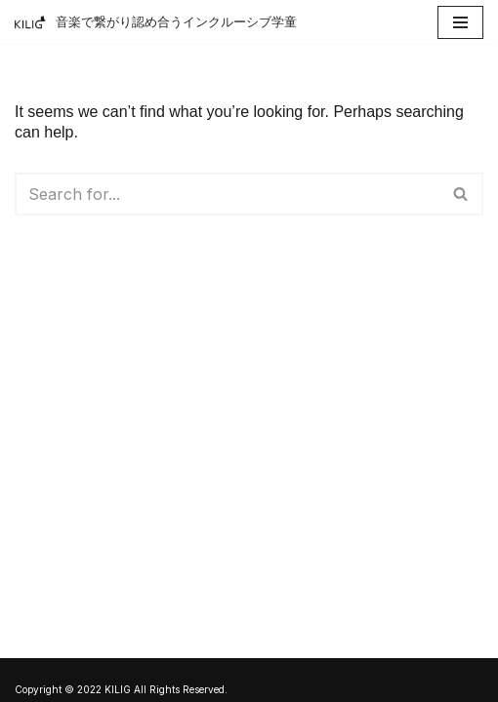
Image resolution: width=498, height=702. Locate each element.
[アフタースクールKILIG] (156, 22)
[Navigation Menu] (460, 22)
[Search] (227, 194)
